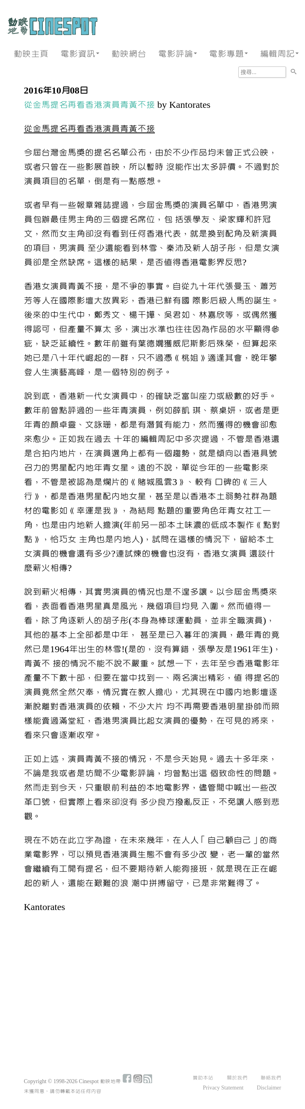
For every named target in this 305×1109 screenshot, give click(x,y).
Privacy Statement (223, 1088)
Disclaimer (269, 1088)
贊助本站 (203, 1078)
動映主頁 (31, 53)
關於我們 (237, 1078)
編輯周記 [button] (279, 53)
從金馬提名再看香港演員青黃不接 (89, 104)
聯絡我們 (271, 1078)
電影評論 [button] (177, 53)
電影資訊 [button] (79, 53)
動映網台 (128, 53)
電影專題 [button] (228, 53)
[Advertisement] (152, 979)
